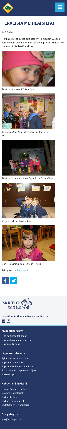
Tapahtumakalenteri (12, 362)
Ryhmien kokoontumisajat (15, 358)
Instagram (8, 321)
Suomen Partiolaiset (12, 393)
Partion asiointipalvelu (13, 401)
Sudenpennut (21, 270)
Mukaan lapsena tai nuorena (16, 340)
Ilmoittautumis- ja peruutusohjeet (19, 370)
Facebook (3, 321)
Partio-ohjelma (9, 397)
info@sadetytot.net (12, 419)
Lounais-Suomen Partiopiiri (16, 389)
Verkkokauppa (9, 374)
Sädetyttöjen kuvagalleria (15, 404)
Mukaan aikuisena (11, 344)
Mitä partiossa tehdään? (14, 335)
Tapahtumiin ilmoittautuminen (17, 366)
